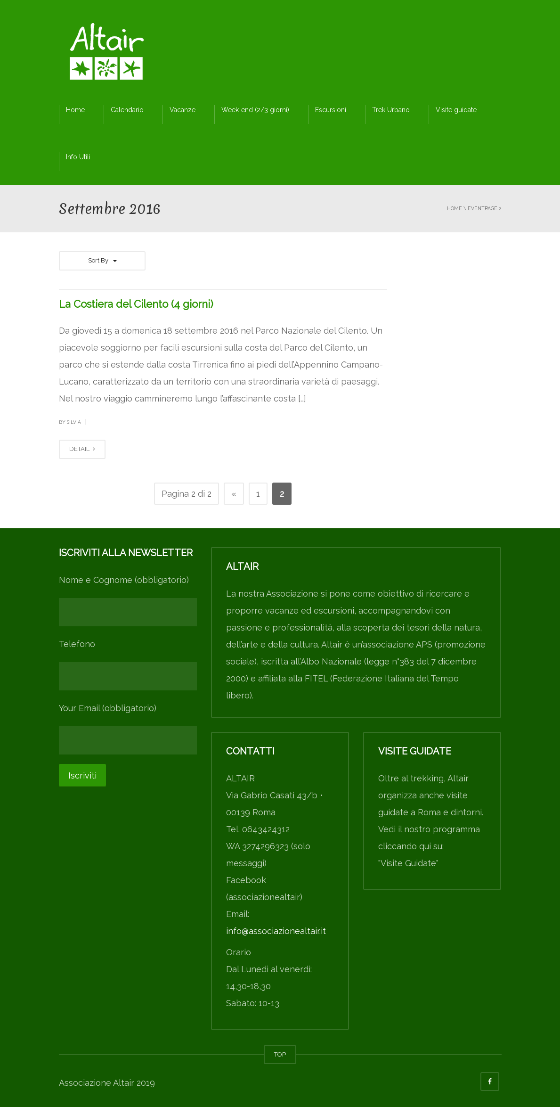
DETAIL (82, 448)
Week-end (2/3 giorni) (255, 110)
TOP (280, 1054)
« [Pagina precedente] (233, 494)
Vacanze (182, 110)
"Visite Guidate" (408, 863)
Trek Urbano (391, 110)
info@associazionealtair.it (276, 931)
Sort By (102, 260)
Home (75, 110)
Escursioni (330, 110)
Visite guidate (456, 110)
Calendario (127, 110)
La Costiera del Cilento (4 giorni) (136, 304)
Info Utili (78, 157)
